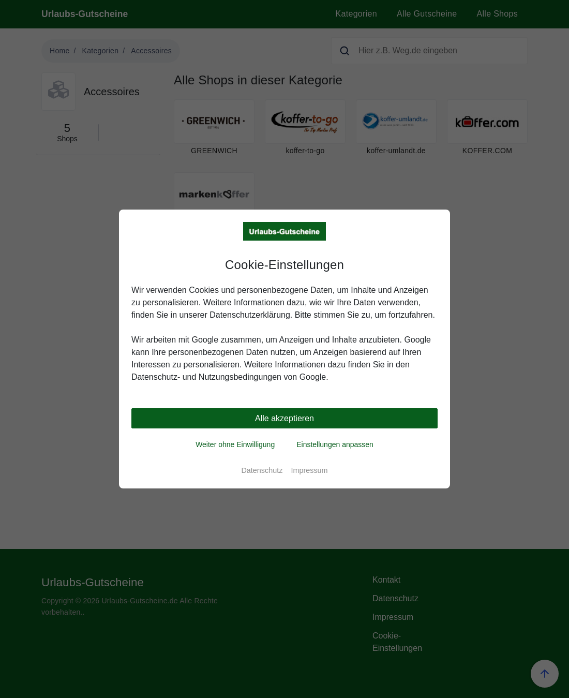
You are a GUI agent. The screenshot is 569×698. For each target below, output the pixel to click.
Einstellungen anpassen (334, 444)
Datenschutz (261, 470)
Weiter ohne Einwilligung (235, 444)
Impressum (309, 470)
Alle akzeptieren (284, 418)
